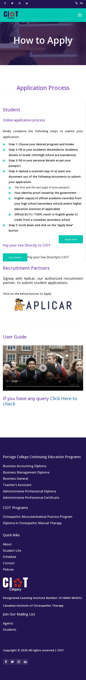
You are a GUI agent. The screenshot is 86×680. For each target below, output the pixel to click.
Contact (9, 563)
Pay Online (15, 257)
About (7, 544)
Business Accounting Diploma (24, 466)
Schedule (9, 557)
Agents (8, 623)
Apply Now (71, 239)
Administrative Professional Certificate (31, 497)
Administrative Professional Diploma (29, 491)
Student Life (12, 550)
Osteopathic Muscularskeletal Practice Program (37, 517)
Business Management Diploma (26, 472)
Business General (15, 478)
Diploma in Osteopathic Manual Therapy (32, 523)
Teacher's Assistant (17, 485)
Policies (8, 569)
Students (9, 629)
